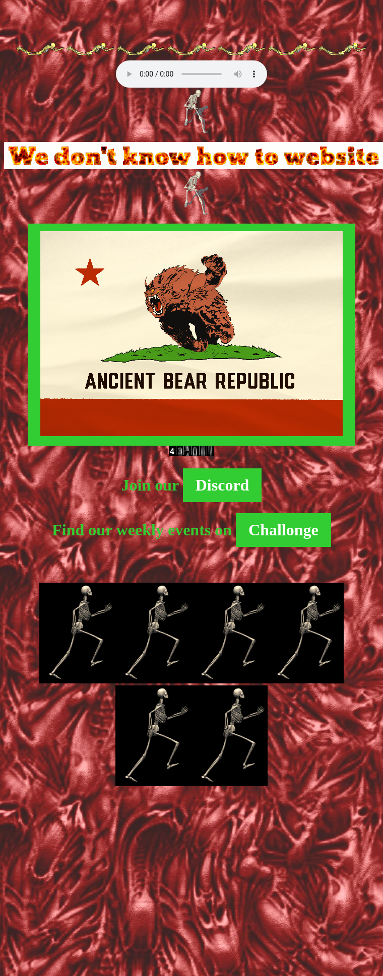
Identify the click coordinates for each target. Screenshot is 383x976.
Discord (222, 485)
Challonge (283, 530)
